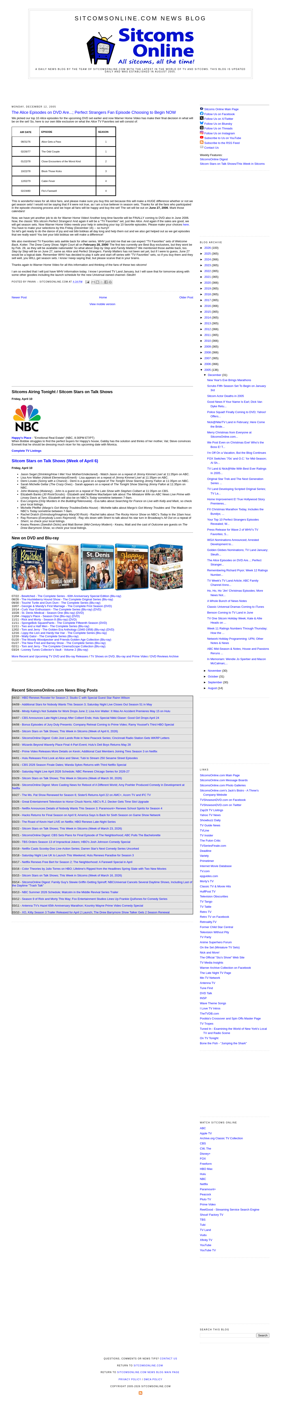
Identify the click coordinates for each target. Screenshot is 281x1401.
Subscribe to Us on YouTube (222, 138)
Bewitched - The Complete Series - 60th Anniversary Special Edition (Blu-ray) (71, 596)
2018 (208, 294)
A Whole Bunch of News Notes (227, 601)
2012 (208, 329)
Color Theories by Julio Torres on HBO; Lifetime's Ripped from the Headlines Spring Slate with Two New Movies (94, 868)
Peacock (205, 1194)
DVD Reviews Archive (164, 656)
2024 (208, 259)
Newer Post (19, 297)
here (186, 224)
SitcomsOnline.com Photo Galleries (223, 785)
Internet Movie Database (216, 866)
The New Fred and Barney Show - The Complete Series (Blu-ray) (64, 643)
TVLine (204, 830)
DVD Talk (206, 993)
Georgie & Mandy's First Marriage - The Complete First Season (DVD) (67, 606)
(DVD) (97, 609)
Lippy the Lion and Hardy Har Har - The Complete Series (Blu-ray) (64, 633)
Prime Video (208, 1204)
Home (103, 297)
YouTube (205, 1245)
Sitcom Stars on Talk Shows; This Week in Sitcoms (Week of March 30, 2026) (72, 778)
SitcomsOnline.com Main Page (220, 775)
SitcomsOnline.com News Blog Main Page (148, 1372)
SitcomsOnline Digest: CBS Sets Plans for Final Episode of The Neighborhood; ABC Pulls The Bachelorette (91, 835)
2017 (208, 300)
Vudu (203, 1235)
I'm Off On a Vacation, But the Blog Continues (236, 452)
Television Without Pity (214, 932)
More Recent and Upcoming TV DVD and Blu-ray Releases (50, 656)
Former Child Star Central (216, 927)
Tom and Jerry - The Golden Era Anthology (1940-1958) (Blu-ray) (63, 629)
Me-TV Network (210, 977)
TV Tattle (205, 906)
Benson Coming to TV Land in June (230, 612)
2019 (208, 288)
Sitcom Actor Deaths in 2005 (225, 396)
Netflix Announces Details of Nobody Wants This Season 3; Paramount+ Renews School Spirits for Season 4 (92, 808)
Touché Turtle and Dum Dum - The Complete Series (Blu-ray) (61, 602)
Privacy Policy (130, 1379)
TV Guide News (210, 825)
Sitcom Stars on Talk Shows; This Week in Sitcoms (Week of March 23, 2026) (72, 828)
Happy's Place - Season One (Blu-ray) (46, 616)
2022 (208, 271)
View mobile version (102, 304)
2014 (208, 317)
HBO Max (206, 1169)
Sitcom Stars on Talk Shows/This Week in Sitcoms (232, 163)
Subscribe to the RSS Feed (222, 143)
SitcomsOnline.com (148, 1365)
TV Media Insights (211, 962)
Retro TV (206, 912)
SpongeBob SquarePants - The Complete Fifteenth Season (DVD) (64, 623)
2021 (208, 277)
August (213, 688)
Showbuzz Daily (210, 820)
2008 (208, 352)
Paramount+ (208, 1189)
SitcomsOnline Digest (214, 159)
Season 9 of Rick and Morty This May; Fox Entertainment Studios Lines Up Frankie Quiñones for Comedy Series (94, 899)
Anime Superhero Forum (216, 942)
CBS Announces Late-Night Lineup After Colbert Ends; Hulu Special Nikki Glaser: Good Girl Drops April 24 (90, 717)
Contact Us (209, 147)
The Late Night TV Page (215, 973)
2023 (208, 265)
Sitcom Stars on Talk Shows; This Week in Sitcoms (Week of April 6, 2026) (70, 731)
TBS (202, 1219)
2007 (208, 358)
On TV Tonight (209, 1038)
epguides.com (209, 876)
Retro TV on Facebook (214, 916)
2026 (208, 247)
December (215, 375)
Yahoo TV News (210, 815)
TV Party (205, 937)
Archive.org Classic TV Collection (221, 1138)
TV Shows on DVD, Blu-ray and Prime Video (119, 656)
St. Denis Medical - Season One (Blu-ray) (48, 612)
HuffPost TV (208, 891)
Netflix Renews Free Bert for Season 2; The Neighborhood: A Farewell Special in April (77, 862)
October (213, 676)
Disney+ (205, 1153)
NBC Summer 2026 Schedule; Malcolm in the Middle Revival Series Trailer (70, 892)
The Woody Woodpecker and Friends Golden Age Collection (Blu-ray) (66, 639)
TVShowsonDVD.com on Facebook (223, 800)
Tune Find (206, 988)
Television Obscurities (214, 896)
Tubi (202, 1224)
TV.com (205, 871)
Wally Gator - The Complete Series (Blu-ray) (50, 636)
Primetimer (207, 861)
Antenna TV (207, 983)
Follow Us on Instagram (219, 133)
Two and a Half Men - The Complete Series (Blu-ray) (55, 626)
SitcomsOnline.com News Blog (140, 18)
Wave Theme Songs (213, 1003)
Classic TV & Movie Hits (215, 886)
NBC (203, 1179)
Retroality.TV (208, 922)
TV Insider (206, 835)
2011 (208, 335)
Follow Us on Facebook (219, 114)
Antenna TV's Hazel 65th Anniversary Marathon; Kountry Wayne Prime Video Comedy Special (82, 905)
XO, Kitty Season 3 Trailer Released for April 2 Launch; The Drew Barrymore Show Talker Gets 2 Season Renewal (96, 912)
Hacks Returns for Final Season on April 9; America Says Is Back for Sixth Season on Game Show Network (91, 815)
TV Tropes (206, 1023)
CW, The (205, 1148)
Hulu (203, 1174)
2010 (208, 340)
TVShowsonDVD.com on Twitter (220, 805)
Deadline (205, 850)
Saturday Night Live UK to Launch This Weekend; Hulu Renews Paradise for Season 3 (78, 855)
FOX (203, 1158)
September (215, 682)
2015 (208, 311)
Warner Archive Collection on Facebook (225, 967)
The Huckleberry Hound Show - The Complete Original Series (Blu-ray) (67, 599)
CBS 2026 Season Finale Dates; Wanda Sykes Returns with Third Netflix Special (74, 764)
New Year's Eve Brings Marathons (229, 380)
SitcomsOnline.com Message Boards (224, 780)
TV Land (205, 1230)
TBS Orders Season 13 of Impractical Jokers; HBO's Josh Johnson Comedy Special (76, 842)
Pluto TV (205, 1199)
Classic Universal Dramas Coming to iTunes (235, 606)
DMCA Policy (153, 1379)
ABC (203, 1128)
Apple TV (206, 1133)
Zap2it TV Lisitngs (211, 810)
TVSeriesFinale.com (213, 845)
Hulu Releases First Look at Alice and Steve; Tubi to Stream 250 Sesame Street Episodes (80, 758)
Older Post (186, 297)
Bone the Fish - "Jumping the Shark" (223, 1043)
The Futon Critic (210, 840)
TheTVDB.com (209, 1013)
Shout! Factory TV (211, 1214)
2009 (208, 346)
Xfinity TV (206, 1240)
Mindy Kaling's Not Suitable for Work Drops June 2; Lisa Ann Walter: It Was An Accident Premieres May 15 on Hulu (96, 711)
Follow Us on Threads (218, 128)
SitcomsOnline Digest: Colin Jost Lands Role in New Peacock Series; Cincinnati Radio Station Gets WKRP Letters (95, 738)
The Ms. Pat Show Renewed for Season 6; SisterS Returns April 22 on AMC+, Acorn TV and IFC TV (86, 795)
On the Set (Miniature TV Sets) (220, 947)
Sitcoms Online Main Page (219, 109)
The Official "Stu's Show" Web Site (222, 957)
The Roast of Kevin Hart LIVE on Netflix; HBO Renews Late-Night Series (69, 821)
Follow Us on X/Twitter (218, 118)
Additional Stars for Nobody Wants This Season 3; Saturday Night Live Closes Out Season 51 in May (87, 704)
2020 (208, 282)
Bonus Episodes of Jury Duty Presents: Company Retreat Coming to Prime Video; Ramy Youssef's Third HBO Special (98, 724)
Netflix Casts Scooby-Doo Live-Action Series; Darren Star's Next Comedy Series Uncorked (80, 848)
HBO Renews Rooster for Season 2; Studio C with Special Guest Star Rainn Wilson (76, 697)
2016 (208, 306)
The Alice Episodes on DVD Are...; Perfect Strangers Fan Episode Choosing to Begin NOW (94, 112)
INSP (203, 998)
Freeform (206, 1163)
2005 (208, 369)
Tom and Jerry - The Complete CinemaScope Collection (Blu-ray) (64, 646)
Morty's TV (207, 881)
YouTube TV (208, 1250)
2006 (208, 364)
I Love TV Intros (210, 1008)
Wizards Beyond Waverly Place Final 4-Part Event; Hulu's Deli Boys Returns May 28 (76, 744)
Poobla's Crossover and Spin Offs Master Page (230, 1018)
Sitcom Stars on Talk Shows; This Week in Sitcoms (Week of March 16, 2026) (72, 875)
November (215, 670)
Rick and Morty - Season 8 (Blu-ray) (45, 619)
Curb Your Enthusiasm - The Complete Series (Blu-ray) (57, 609)
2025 (208, 253)
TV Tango (206, 901)
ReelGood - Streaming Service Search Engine (229, 1209)
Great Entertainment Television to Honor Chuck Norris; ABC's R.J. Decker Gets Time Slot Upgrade (85, 801)
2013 (208, 323)
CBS (203, 1143)
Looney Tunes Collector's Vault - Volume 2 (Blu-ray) (55, 649)
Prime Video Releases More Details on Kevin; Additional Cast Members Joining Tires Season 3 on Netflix (89, 751)
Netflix (204, 1184)
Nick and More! (209, 952)
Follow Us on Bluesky (218, 123)
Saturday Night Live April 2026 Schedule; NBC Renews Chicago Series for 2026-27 (76, 771)
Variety (204, 855)
